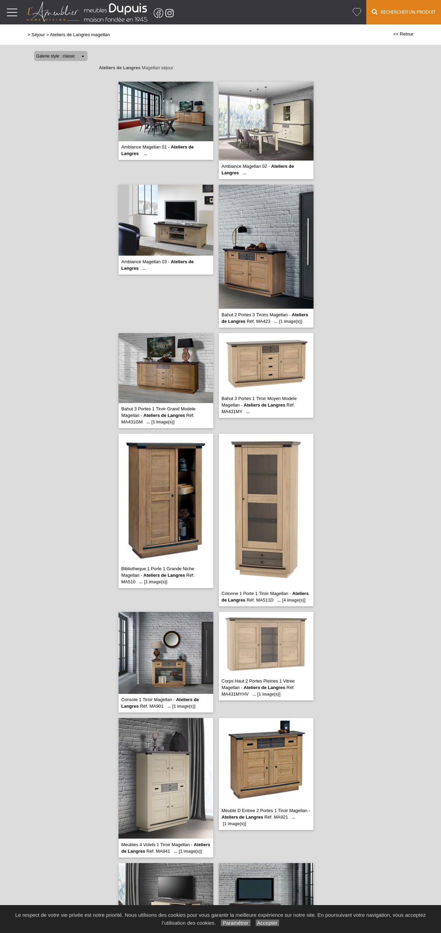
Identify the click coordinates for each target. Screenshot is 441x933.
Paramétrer (235, 923)
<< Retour (403, 34)
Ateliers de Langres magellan (80, 34)
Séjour (38, 34)
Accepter (267, 923)
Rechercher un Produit (403, 12)
